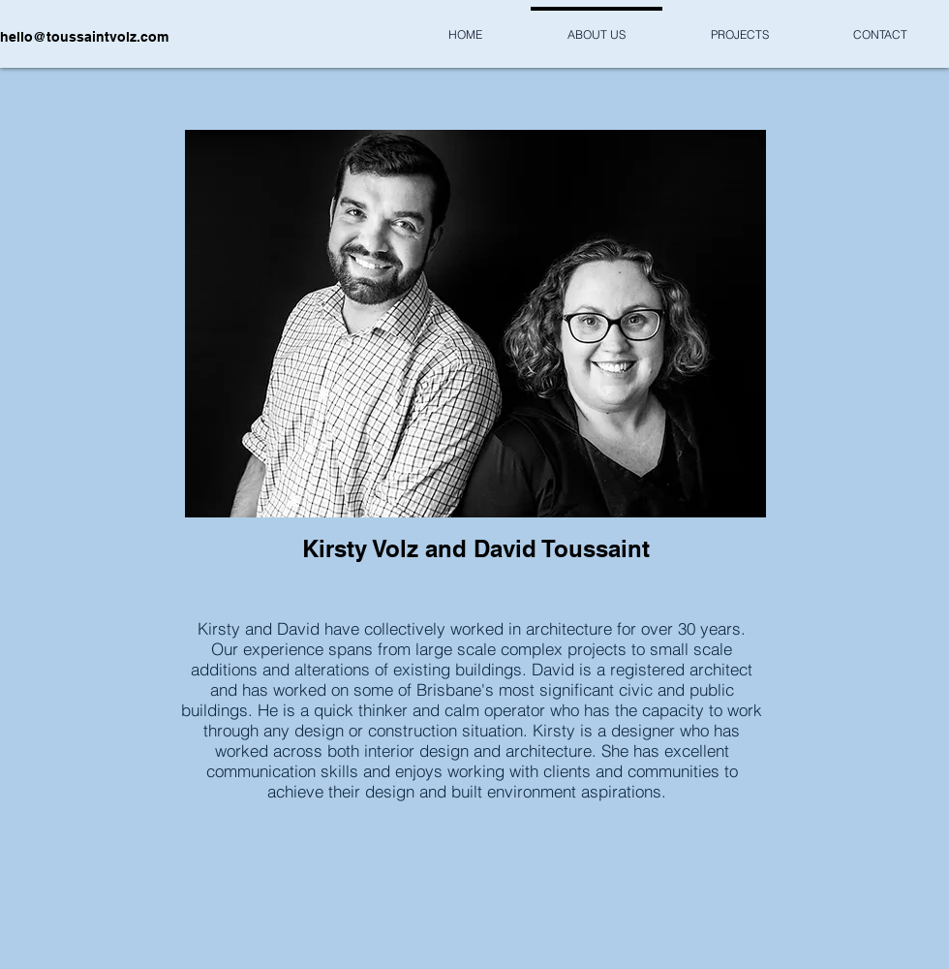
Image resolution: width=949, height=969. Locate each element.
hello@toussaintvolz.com (84, 37)
